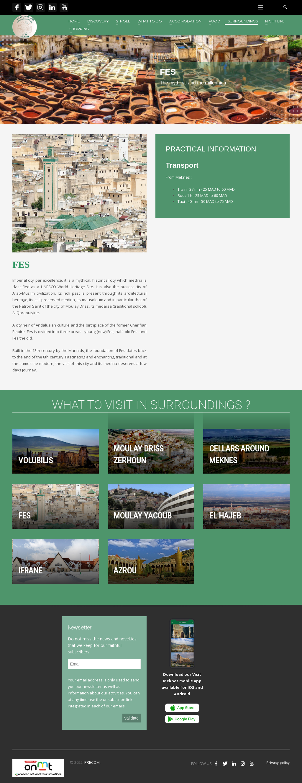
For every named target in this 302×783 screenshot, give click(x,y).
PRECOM (92, 762)
